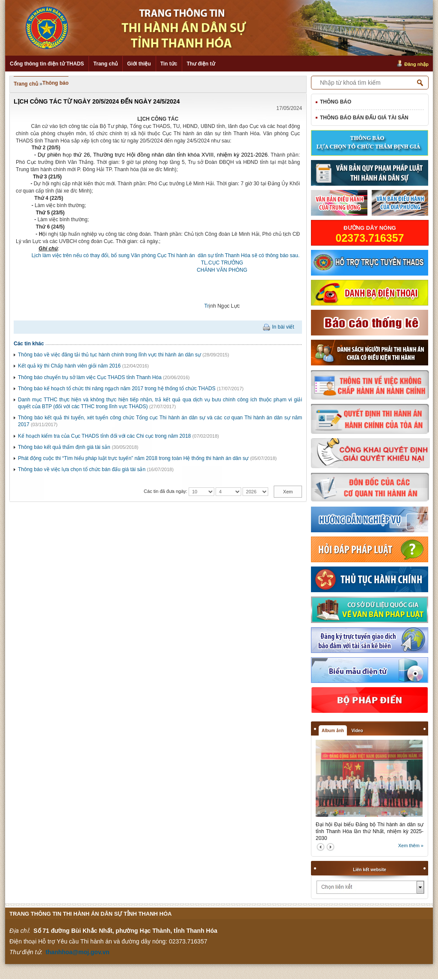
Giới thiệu (139, 64)
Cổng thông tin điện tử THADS (47, 64)
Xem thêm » (410, 845)
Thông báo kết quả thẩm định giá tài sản (64, 447)
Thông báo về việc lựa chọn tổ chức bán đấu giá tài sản (81, 469)
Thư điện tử (200, 64)
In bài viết (283, 327)
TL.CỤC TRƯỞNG (222, 263)
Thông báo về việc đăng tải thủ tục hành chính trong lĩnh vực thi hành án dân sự (109, 355)
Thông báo (55, 83)
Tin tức (169, 64)
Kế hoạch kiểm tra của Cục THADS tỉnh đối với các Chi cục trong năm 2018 (104, 436)
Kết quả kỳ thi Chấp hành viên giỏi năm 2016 (69, 366)
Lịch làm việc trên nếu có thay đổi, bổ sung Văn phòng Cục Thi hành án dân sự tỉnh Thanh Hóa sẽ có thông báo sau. (157, 255)
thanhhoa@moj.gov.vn (77, 952)
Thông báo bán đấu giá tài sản (364, 118)
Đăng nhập (416, 64)
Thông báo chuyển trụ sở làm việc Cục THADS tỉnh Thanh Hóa (90, 377)
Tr (206, 306)
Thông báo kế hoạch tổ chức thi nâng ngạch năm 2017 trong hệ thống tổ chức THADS (117, 389)
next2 (330, 847)
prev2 (321, 847)
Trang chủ (105, 64)
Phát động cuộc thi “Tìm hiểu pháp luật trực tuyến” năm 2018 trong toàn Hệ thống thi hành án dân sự (133, 458)
